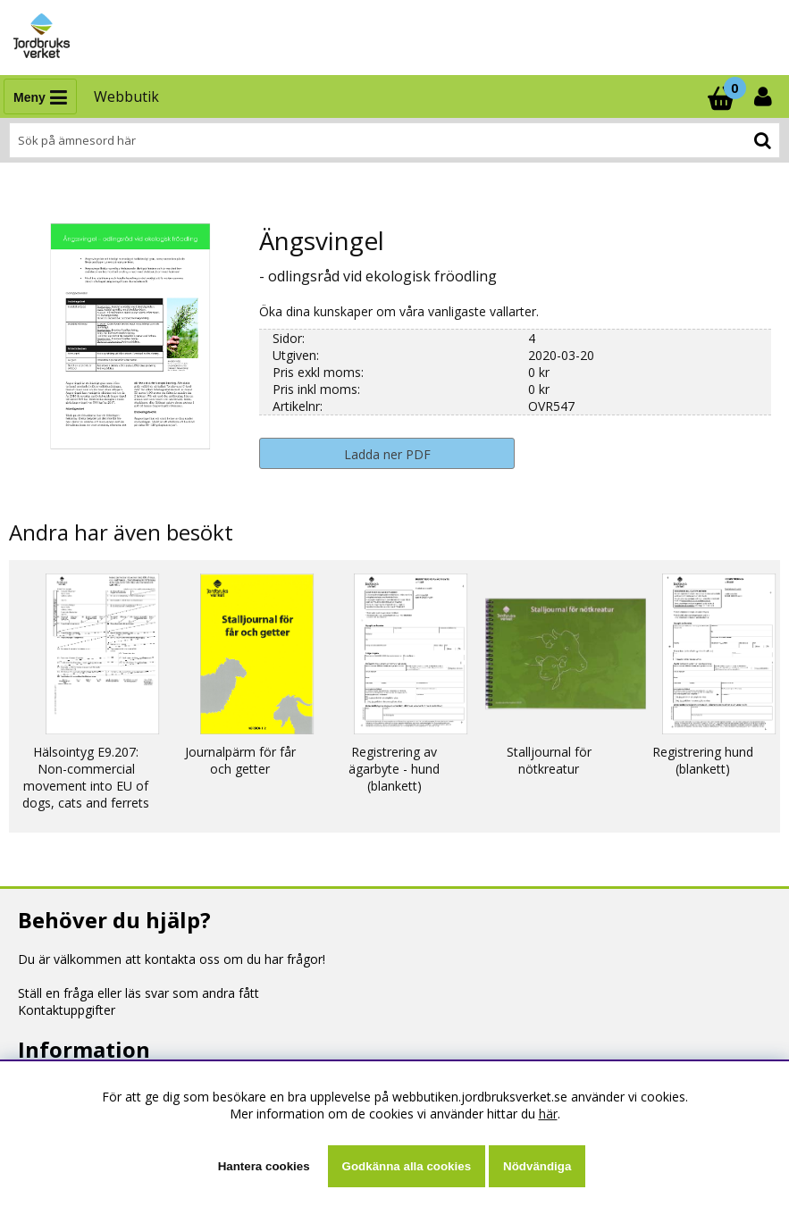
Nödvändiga (537, 1166)
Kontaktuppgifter (66, 1009)
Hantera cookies (264, 1166)
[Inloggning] (764, 96)
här (548, 1113)
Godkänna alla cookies (406, 1166)
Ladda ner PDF (387, 454)
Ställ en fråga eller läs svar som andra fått (138, 992)
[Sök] (394, 140)
